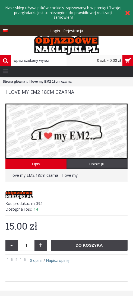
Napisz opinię (57, 260)
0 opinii (36, 260)
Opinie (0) (97, 163)
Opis (36, 163)
